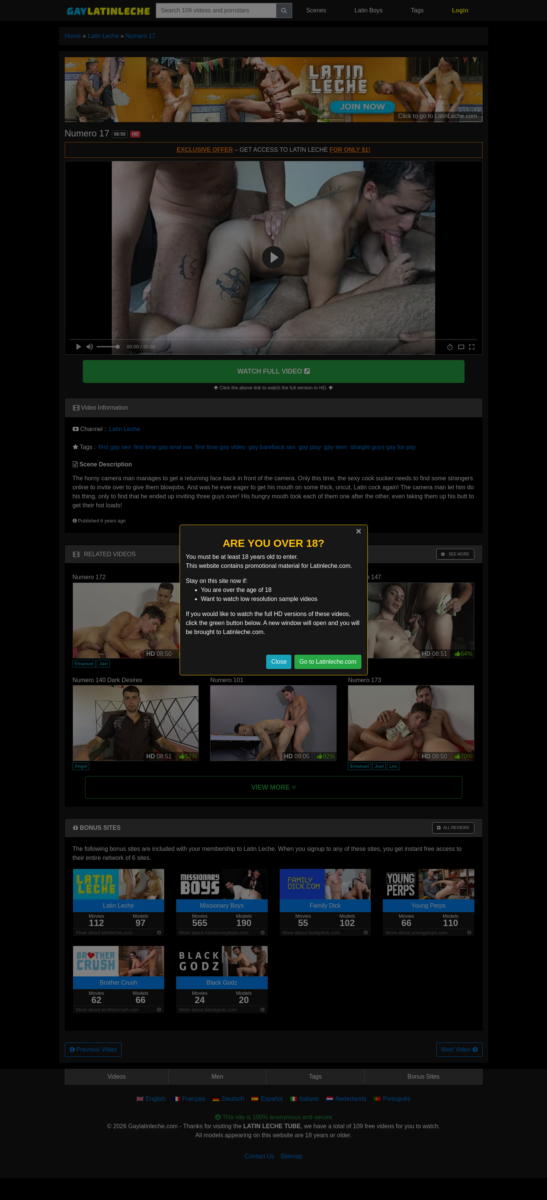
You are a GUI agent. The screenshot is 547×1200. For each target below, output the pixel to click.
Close (278, 661)
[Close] (358, 531)
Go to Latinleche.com (327, 661)
